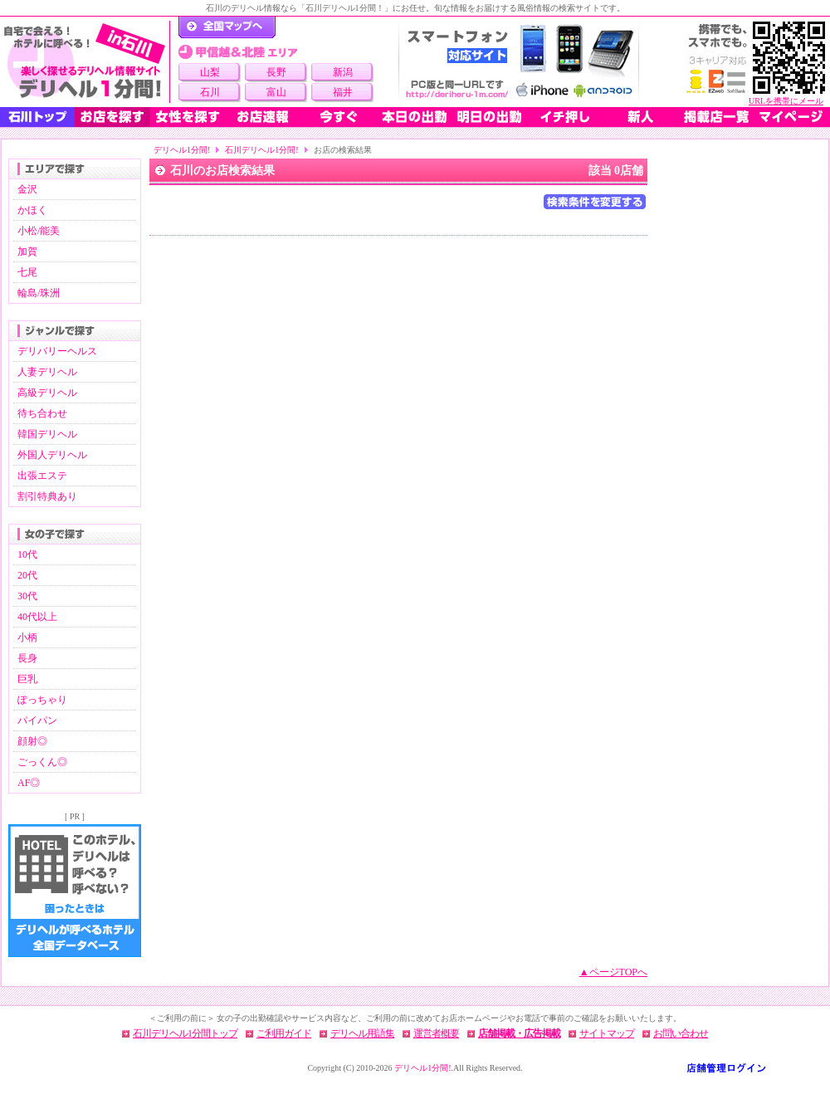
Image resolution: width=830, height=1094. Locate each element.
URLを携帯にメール (786, 100)
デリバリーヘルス (57, 351)
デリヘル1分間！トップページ (227, 27)
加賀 (27, 251)
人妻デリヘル (47, 372)
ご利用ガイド (283, 1033)
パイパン (37, 720)
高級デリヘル (47, 392)
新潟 (343, 72)
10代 (27, 554)
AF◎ (28, 783)
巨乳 (27, 679)
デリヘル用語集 (362, 1033)
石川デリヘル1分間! (261, 149)
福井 (343, 92)
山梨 (210, 72)
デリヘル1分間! (182, 149)
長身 (27, 658)
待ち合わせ (42, 413)
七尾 (27, 272)
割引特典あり (47, 496)
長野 (276, 72)
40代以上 (37, 617)
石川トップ (37, 117)
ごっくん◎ (42, 762)
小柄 (27, 637)
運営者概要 (436, 1033)
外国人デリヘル (52, 455)
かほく (32, 210)
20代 (27, 575)
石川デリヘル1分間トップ (185, 1033)
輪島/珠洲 (38, 293)
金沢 (27, 189)
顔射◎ (32, 741)
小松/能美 (38, 231)
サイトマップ (606, 1033)
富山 (276, 92)
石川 (210, 92)
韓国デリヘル (47, 434)
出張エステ (42, 475)
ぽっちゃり (42, 700)
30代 (27, 596)
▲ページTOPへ (613, 972)
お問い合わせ (680, 1033)
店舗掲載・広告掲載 (519, 1033)
